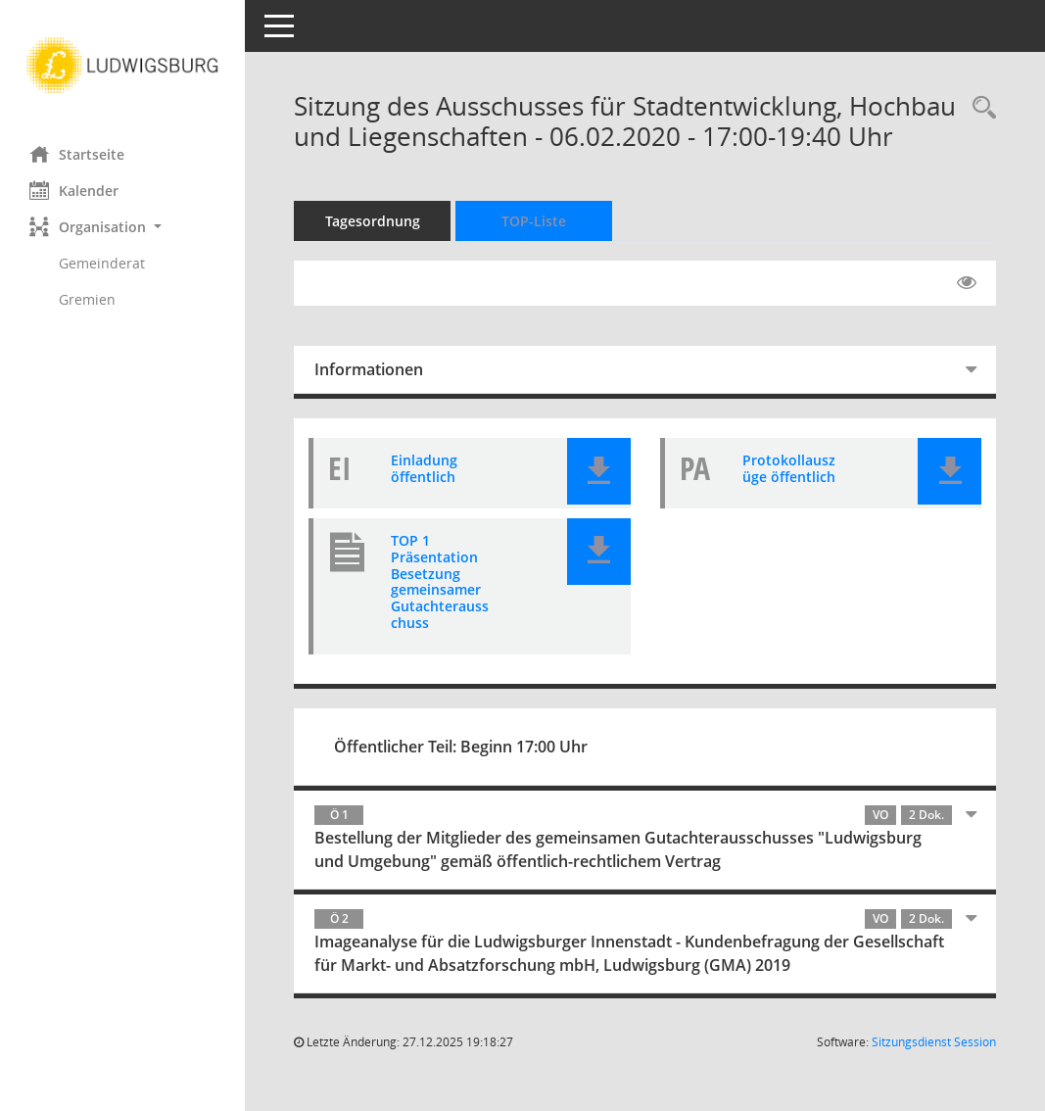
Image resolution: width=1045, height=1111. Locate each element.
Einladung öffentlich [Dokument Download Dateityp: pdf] (424, 468)
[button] (122, 227)
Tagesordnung (372, 221)
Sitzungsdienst (934, 1042)
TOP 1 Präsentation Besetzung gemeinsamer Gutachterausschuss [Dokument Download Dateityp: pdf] (440, 581)
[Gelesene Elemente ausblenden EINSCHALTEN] (966, 283)
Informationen (368, 369)
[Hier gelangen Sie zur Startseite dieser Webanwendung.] (122, 65)
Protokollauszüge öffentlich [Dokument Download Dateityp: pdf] (788, 468)
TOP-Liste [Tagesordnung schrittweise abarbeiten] (533, 221)
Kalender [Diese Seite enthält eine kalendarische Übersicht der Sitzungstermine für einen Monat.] (74, 190)
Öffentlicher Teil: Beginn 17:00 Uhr (461, 746)
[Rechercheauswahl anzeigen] (979, 108)
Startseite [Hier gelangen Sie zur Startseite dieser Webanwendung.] (76, 154)
